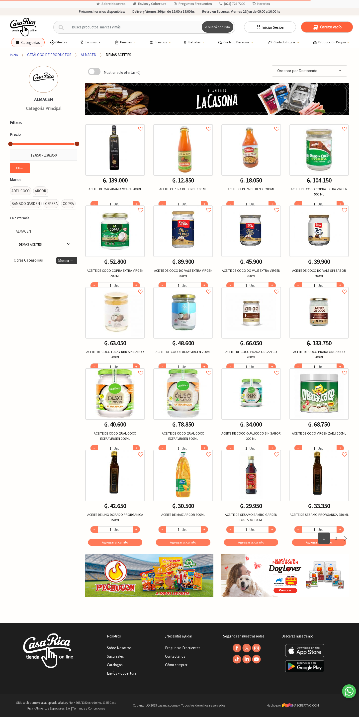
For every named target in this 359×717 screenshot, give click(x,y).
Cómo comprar (176, 664)
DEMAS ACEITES (118, 54)
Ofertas (58, 42)
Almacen (123, 42)
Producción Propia (330, 42)
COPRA (68, 203)
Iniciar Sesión (270, 27)
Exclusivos (89, 42)
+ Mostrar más (19, 218)
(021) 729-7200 (232, 3)
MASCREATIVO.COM (300, 705)
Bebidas (192, 42)
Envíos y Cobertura (149, 3)
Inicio (14, 54)
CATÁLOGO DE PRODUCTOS (49, 54)
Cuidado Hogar (282, 42)
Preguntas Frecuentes (193, 3)
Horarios (261, 3)
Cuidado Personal (234, 42)
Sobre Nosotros (110, 3)
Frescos (158, 42)
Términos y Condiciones (88, 708)
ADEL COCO (20, 190)
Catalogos (115, 664)
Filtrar (20, 168)
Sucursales (115, 656)
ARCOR (40, 190)
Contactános (175, 656)
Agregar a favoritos (115, 123)
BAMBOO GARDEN (25, 203)
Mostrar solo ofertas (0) (122, 72)
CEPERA (51, 203)
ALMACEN (88, 54)
